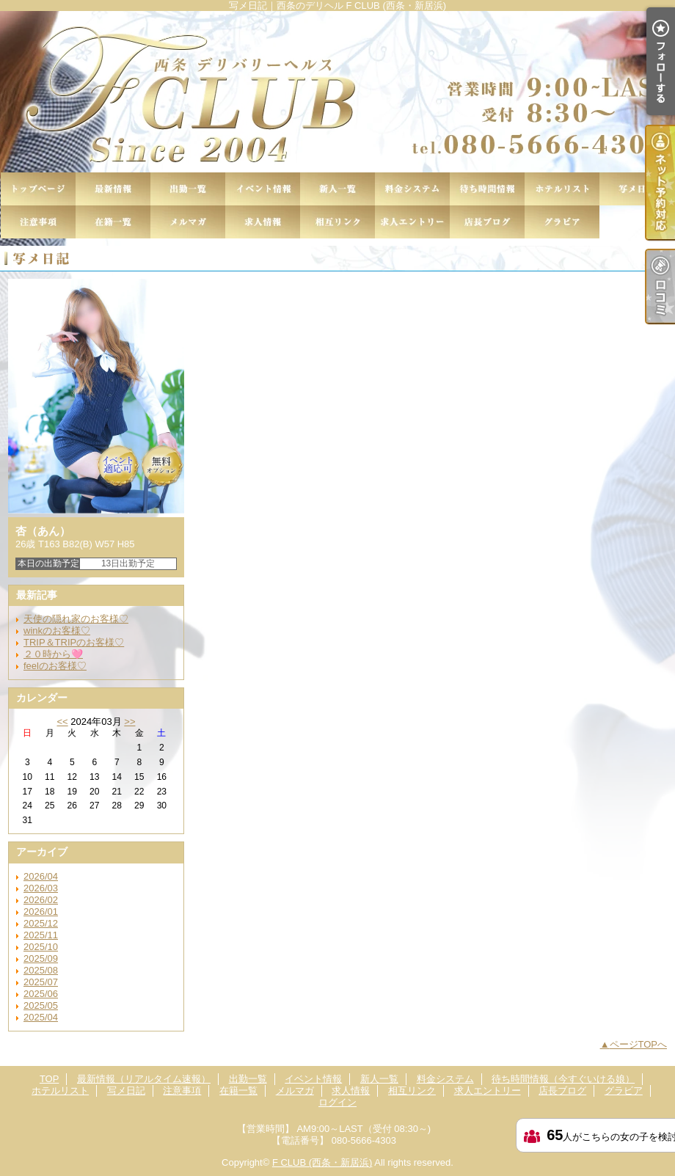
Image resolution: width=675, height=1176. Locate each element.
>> (129, 721)
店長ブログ (487, 221)
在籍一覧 (113, 221)
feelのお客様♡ (55, 665)
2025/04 (40, 1017)
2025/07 (40, 981)
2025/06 (40, 993)
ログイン (337, 1102)
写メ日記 (636, 188)
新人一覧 (337, 188)
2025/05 (40, 1005)
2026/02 (40, 899)
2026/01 (40, 911)
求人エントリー (412, 221)
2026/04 (40, 876)
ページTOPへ (639, 1044)
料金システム (412, 188)
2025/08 (40, 970)
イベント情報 (262, 188)
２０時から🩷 (53, 654)
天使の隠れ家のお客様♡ (75, 618)
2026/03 (40, 888)
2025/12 (40, 923)
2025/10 (40, 946)
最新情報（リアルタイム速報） (113, 188)
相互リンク (337, 221)
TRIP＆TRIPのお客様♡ (73, 642)
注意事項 (38, 221)
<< (62, 721)
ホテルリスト (562, 188)
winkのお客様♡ (56, 630)
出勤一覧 (187, 188)
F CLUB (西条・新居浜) (322, 1162)
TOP (38, 188)
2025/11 (40, 935)
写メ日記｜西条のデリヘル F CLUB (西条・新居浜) (337, 91)
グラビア (562, 221)
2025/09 (40, 958)
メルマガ (187, 221)
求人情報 (262, 221)
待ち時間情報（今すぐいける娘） (487, 188)
